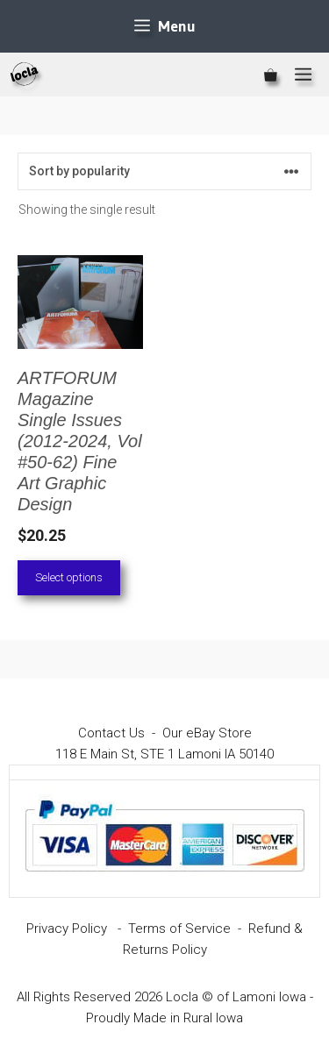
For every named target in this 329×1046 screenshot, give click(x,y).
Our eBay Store (207, 733)
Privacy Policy (66, 928)
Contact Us (111, 733)
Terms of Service (179, 928)
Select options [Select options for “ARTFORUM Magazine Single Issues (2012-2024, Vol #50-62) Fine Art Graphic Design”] (69, 577)
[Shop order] (164, 171)
